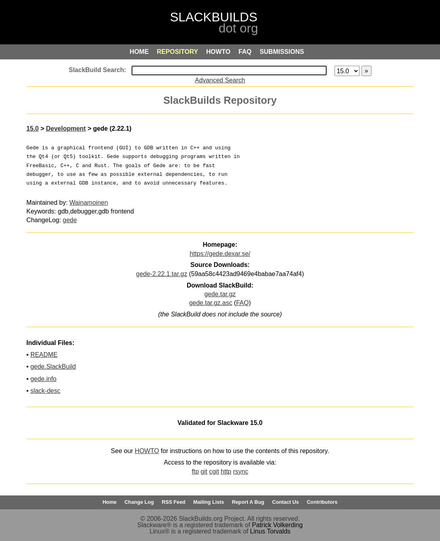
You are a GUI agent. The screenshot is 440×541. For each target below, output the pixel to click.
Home (110, 502)
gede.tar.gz (219, 294)
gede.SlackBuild (53, 366)
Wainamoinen (88, 202)
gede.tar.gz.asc (210, 302)
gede (70, 220)
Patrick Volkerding (277, 525)
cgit (214, 471)
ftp (195, 471)
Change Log (139, 502)
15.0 (33, 128)
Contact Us (285, 502)
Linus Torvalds (270, 531)
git (204, 471)
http (226, 471)
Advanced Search (220, 80)
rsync (240, 471)
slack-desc (46, 390)
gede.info (44, 378)
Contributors (322, 502)
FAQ (242, 302)
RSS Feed (174, 502)
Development (66, 128)
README (44, 354)
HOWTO (147, 451)
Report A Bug (248, 502)
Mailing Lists (208, 502)
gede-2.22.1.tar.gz (161, 273)
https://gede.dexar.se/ (219, 253)
